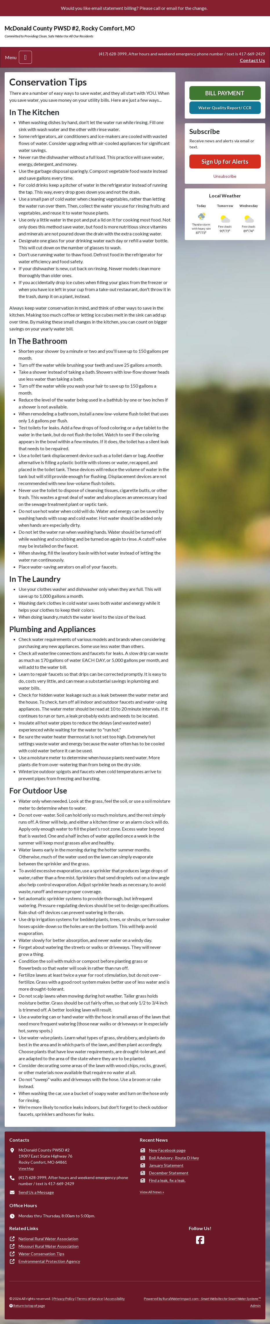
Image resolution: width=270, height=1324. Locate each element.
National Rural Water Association (48, 1238)
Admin (255, 1305)
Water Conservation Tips (41, 1253)
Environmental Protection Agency (49, 1261)
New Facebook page (167, 1150)
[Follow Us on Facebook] (200, 1240)
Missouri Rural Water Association (49, 1246)
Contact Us (252, 60)
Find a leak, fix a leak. (167, 1180)
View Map (26, 1168)
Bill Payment (224, 93)
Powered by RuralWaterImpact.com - (202, 1298)
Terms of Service (90, 1298)
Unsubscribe (224, 176)
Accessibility (115, 1298)
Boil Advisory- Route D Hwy (174, 1157)
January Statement (166, 1165)
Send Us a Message (36, 1192)
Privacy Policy (64, 1298)
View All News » (152, 1192)
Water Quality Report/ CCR (224, 107)
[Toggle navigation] (25, 57)
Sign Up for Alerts (225, 161)
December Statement (169, 1172)
